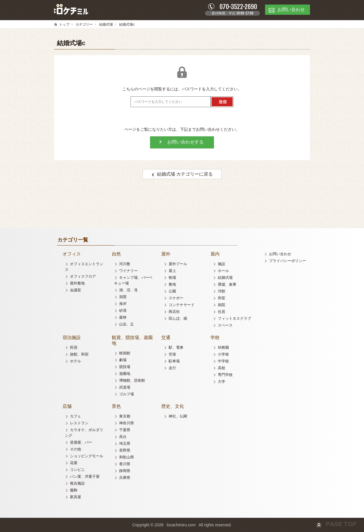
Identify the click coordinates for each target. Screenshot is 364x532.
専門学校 (225, 375)
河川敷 (124, 264)
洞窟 (123, 297)
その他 (75, 449)
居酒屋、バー (81, 442)
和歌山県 (126, 457)
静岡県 (124, 471)
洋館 (221, 291)
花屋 (73, 463)
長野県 (124, 450)
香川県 (124, 464)
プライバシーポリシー (287, 261)
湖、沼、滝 (128, 290)
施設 (221, 264)
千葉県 (124, 430)
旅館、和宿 (79, 354)
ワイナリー (128, 271)
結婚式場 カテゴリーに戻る (185, 174)
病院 (221, 305)
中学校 (223, 361)
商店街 (174, 311)
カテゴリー (84, 24)
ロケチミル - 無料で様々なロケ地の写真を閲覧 (71, 9)
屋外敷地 (77, 283)
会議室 (75, 290)
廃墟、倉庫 (227, 284)
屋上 (172, 271)
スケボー (176, 298)
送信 (223, 101)
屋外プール (178, 264)
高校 (221, 368)
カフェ (75, 416)
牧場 (172, 277)
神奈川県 (126, 423)
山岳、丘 (126, 324)
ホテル (75, 361)
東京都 (124, 416)
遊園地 (124, 373)
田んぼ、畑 (178, 318)
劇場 (123, 360)
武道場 (124, 387)
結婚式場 (106, 24)
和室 (221, 298)
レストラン (79, 423)
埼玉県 (124, 443)
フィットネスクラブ (234, 318)
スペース (225, 325)
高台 (123, 437)
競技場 (124, 367)
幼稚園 (223, 347)
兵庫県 (124, 477)
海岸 (123, 304)
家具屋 (75, 497)
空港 (172, 354)
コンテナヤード (182, 305)
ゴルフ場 (126, 394)
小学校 (223, 354)
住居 (221, 311)
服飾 (73, 490)
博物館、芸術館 (132, 380)
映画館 (124, 353)
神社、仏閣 (178, 416)
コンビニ (77, 469)
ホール (223, 271)
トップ (64, 24)
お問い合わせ (280, 254)
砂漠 (123, 310)
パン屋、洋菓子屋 (85, 476)
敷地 (172, 284)
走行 (172, 368)
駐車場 (174, 361)
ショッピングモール (86, 456)
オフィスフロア (83, 276)
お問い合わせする (185, 142)
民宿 (73, 347)
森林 (123, 317)
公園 (172, 291)
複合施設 (77, 483)
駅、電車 (176, 347)
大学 (221, 381)
